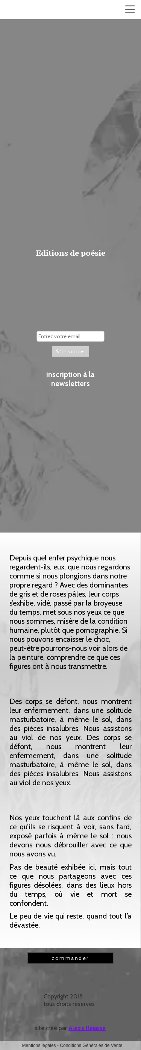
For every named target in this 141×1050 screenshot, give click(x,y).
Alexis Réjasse (87, 1028)
